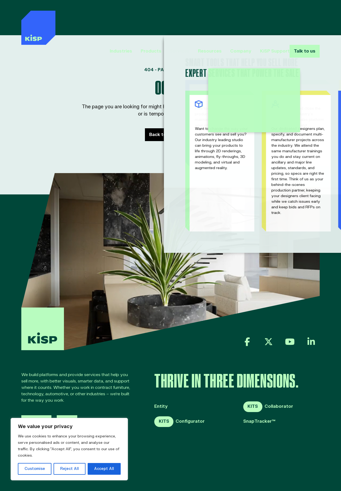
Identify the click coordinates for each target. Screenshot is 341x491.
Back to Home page (170, 134)
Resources (200, 18)
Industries (111, 18)
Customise (35, 468)
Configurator (179, 421)
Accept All (104, 468)
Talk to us (303, 18)
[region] (69, 449)
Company (231, 18)
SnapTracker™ (259, 421)
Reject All (69, 468)
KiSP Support (265, 18)
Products (141, 18)
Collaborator (268, 406)
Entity (161, 406)
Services (170, 18)
